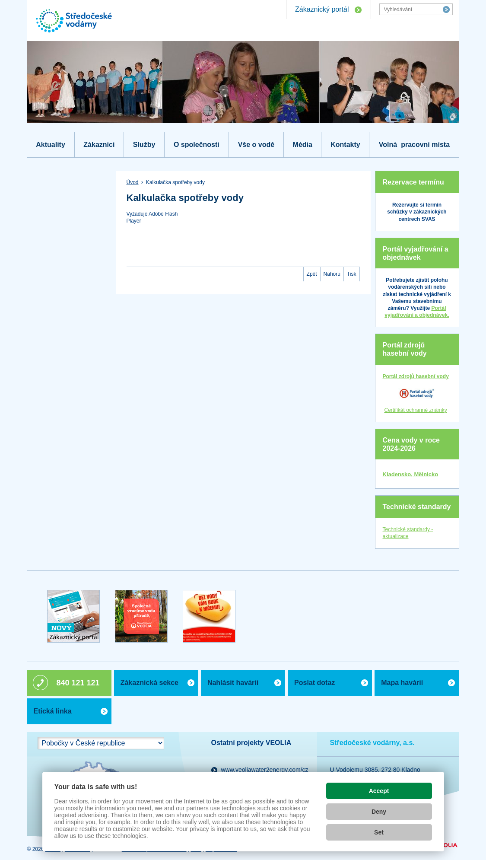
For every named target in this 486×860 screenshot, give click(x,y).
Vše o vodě (256, 144)
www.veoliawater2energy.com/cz (264, 769)
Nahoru (332, 274)
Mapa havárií (402, 682)
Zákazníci (98, 144)
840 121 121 (78, 682)
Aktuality (50, 144)
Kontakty (345, 144)
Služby (144, 144)
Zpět (312, 274)
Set (379, 832)
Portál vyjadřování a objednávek (415, 253)
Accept (379, 790)
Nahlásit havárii (232, 682)
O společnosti (196, 144)
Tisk (351, 274)
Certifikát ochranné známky (415, 410)
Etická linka (53, 711)
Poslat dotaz (314, 682)
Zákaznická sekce (149, 682)
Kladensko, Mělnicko (410, 474)
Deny (379, 811)
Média (302, 144)
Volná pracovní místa (414, 144)
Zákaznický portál (322, 9)
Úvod (133, 182)
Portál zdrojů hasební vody (405, 349)
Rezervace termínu (413, 182)
